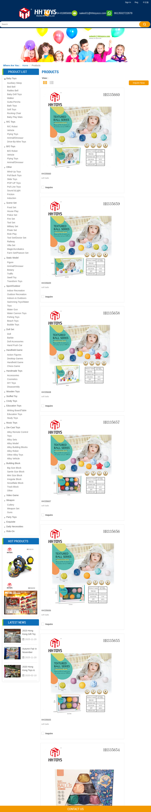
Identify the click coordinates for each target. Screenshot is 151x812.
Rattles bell (12, 90)
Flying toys (12, 134)
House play (13, 211)
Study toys (12, 418)
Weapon (10, 500)
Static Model (12, 257)
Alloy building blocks (17, 447)
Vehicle (10, 130)
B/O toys (10, 146)
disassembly (13, 386)
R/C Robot (12, 126)
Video (64, 794)
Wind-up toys (14, 171)
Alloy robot (13, 451)
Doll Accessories (15, 341)
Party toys (11, 517)
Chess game (13, 366)
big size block (14, 468)
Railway (11, 241)
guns (9, 512)
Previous (73, 499)
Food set (11, 207)
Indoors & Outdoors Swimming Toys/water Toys (18, 302)
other (9, 167)
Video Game (12, 495)
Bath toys (12, 105)
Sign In (128, 2)
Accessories (13, 375)
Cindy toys (11, 401)
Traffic (10, 273)
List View (51, 82)
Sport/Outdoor (13, 286)
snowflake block (15, 483)
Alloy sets (12, 439)
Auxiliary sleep (14, 83)
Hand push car (14, 345)
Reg (136, 2)
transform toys (14, 281)
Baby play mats (14, 117)
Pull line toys (14, 186)
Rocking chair (14, 113)
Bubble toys (13, 324)
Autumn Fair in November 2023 (29, 650)
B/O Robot (12, 151)
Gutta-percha (13, 102)
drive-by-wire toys (16, 141)
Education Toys (13, 405)
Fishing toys (13, 317)
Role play (12, 234)
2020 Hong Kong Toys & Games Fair (28, 668)
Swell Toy (11, 277)
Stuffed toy (11, 396)
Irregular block (14, 479)
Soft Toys (11, 109)
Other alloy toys (15, 454)
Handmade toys (14, 371)
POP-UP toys (14, 183)
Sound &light (13, 190)
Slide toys (12, 179)
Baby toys (11, 78)
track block (13, 486)
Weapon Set (13, 508)
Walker (10, 98)
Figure (10, 262)
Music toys (11, 422)
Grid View (45, 82)
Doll (9, 334)
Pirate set (12, 230)
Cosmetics (12, 379)
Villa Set (11, 245)
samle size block (15, 471)
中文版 (146, 2)
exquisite (10, 522)
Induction (11, 198)
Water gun (12, 309)
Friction (10, 194)
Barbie (10, 337)
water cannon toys (16, 313)
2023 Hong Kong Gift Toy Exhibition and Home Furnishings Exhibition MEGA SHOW (29, 632)
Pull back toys (14, 175)
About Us (67, 783)
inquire (50, 137)
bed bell (11, 86)
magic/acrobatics (15, 249)
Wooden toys (13, 391)
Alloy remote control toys (17, 434)
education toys (14, 414)
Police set (12, 215)
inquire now (139, 83)
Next (119, 499)
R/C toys (10, 122)
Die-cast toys (13, 427)
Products (36, 65)
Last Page (129, 499)
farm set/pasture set (17, 253)
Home (25, 65)
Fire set (11, 219)
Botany (10, 270)
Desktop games (15, 358)
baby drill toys (14, 94)
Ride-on (10, 531)
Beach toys (13, 321)
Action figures (14, 354)
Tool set (11, 222)
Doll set (10, 329)
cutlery (10, 504)
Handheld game (14, 350)
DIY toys (11, 383)
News (64, 800)
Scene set (11, 203)
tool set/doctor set (16, 237)
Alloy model (13, 443)
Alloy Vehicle (13, 458)
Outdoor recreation (16, 294)
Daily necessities (14, 526)
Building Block (13, 463)
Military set (12, 226)
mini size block (14, 475)
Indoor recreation (16, 290)
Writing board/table (16, 410)
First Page (61, 499)
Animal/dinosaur (15, 138)
